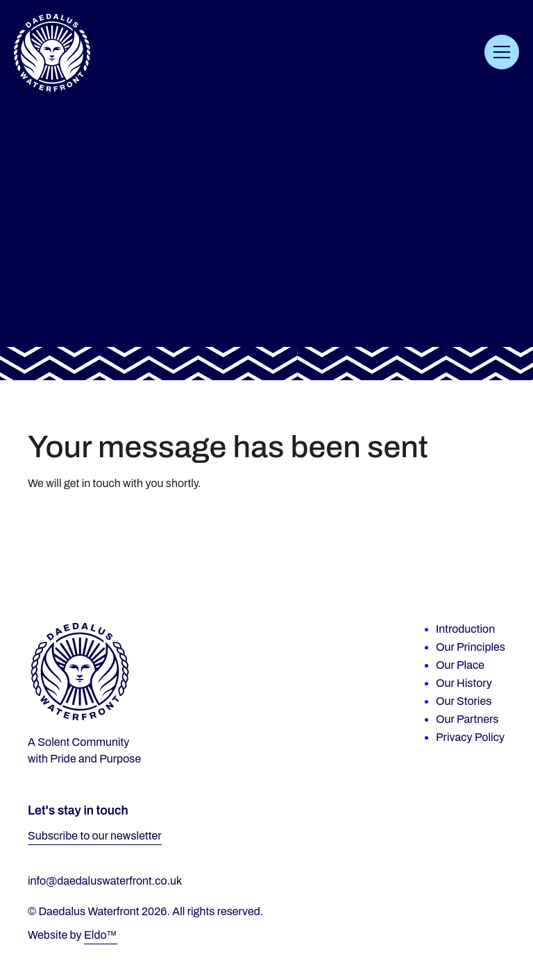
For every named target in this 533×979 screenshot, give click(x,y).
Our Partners (467, 719)
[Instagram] (487, 812)
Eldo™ (100, 935)
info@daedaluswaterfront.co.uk (105, 881)
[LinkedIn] (477, 812)
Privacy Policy (470, 737)
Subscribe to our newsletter (95, 836)
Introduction (465, 629)
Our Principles (470, 647)
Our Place (460, 665)
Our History (464, 683)
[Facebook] (498, 812)
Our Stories (463, 701)
